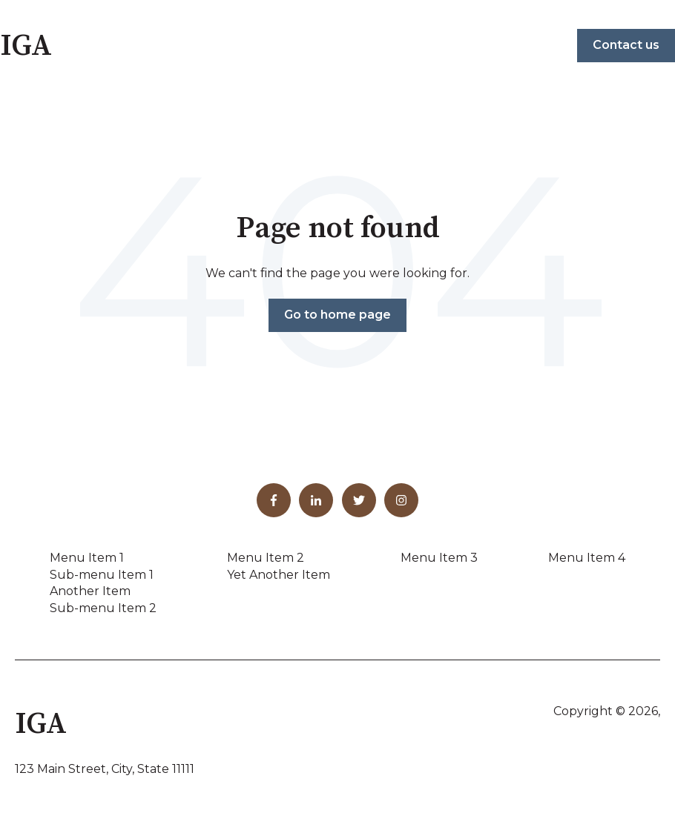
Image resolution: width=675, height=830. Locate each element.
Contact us (626, 45)
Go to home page (337, 315)
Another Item (90, 591)
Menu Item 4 (586, 558)
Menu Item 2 (265, 558)
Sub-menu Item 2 (103, 608)
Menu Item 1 (87, 558)
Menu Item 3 (439, 558)
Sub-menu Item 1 (102, 575)
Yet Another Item (278, 575)
